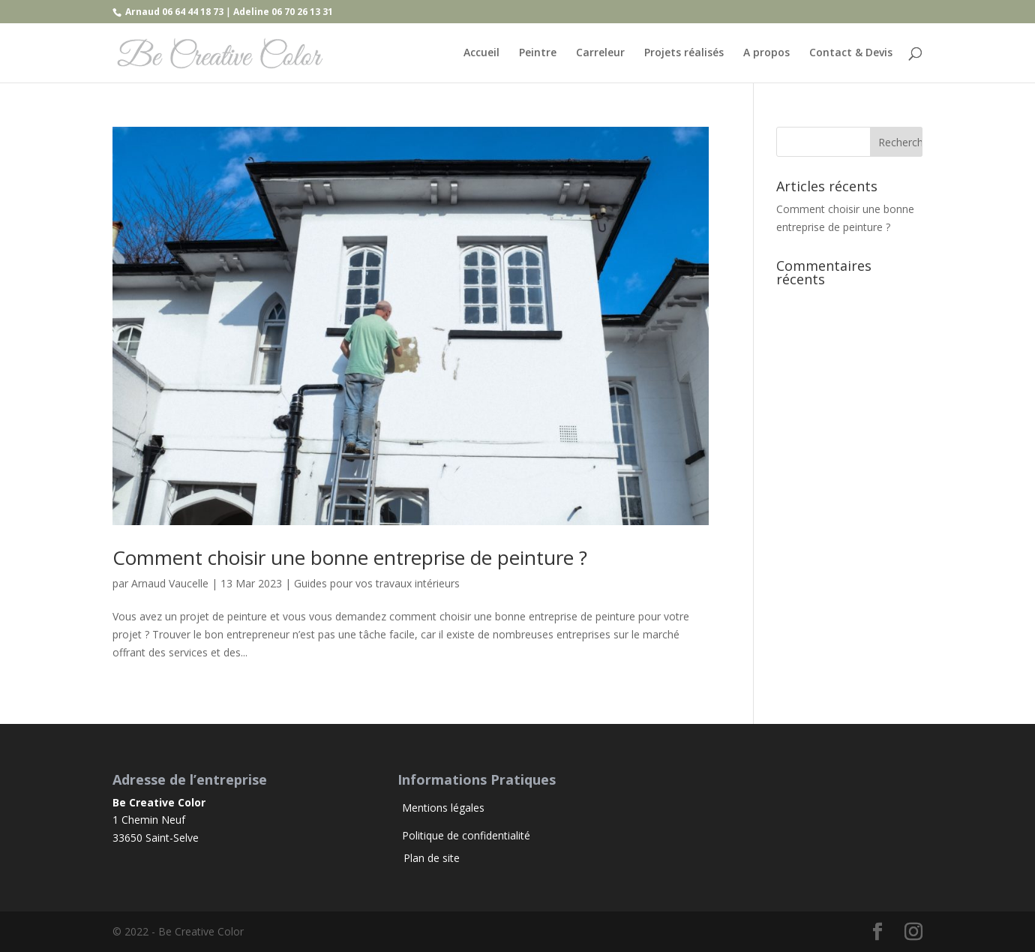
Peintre (537, 53)
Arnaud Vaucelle (169, 583)
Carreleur (600, 53)
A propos (766, 53)
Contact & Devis (850, 53)
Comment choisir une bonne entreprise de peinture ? (349, 557)
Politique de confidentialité (466, 835)
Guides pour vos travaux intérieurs (377, 583)
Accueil (482, 53)
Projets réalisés (684, 53)
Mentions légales (443, 807)
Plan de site (429, 858)
